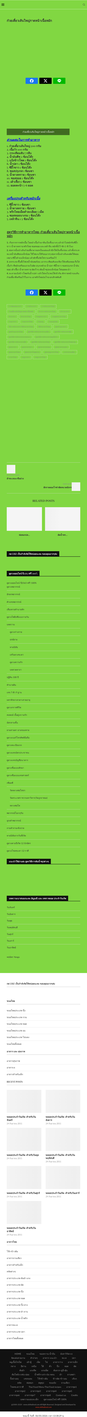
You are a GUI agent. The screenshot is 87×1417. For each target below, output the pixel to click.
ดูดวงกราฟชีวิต (14, 707)
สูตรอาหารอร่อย (44, 347)
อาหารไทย (13, 357)
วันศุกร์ (10, 934)
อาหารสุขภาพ (13, 1061)
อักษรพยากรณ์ (13, 594)
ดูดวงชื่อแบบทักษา (15, 767)
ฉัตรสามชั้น (12, 722)
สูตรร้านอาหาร (60, 327)
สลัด (19, 1375)
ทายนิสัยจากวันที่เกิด (16, 835)
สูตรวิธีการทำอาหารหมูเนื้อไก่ (47, 337)
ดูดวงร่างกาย (16, 632)
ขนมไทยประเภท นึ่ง (16, 1010)
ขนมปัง (52, 1375)
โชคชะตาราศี (17, 1379)
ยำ (61, 1367)
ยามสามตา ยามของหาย (18, 730)
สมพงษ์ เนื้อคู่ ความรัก (17, 715)
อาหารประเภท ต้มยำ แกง (18, 1271)
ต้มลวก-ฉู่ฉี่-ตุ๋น (60, 1363)
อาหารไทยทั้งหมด (15, 1331)
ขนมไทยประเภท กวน (17, 1017)
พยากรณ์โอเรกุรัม (15, 813)
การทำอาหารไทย (48, 306)
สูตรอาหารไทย (14, 352)
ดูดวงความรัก (16, 662)
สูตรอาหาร (13, 347)
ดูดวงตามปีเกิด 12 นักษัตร (19, 843)
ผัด (75, 1359)
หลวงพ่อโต (15, 805)
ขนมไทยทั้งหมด (14, 1044)
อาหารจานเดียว (69, 352)
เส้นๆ (74, 1371)
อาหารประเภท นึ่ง (15, 1284)
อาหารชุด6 (14, 1387)
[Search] (83, 4)
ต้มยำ (22, 1363)
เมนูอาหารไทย (40, 357)
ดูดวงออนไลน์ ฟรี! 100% (55, 1392)
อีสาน (23, 1359)
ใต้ (42, 1359)
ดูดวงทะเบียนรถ (14, 745)
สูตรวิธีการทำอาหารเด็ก (17, 342)
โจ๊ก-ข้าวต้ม (12, 1244)
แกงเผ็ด (44, 1363)
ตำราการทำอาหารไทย (47, 311)
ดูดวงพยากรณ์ (13, 586)
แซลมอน (28, 1371)
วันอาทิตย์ (11, 947)
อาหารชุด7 (30, 1387)
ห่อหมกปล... (24, 534)
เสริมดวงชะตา (17, 654)
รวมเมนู (41, 322)
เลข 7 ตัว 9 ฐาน (14, 692)
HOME (18, 1346)
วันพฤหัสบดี (12, 927)
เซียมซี (10, 782)
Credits (74, 1387)
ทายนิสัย (14, 647)
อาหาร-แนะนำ (50, 1350)
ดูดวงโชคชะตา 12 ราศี (18, 850)
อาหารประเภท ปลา (16, 1324)
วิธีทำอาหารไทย (44, 327)
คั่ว (50, 1359)
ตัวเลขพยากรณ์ (14, 602)
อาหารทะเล (12, 1317)
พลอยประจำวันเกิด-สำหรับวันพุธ (22, 1151)
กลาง (13, 1359)
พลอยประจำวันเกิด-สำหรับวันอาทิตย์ (24, 1223)
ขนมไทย (30, 1346)
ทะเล (64, 1350)
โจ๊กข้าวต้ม (42, 1371)
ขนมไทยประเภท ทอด (17, 1024)
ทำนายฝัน (11, 685)
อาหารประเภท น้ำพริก (17, 1311)
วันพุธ (9, 920)
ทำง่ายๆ (34, 1350)
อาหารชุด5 (67, 1383)
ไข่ (46, 1354)
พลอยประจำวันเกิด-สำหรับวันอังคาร (63, 1116)
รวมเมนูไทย (53, 322)
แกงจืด (33, 1363)
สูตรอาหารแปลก (61, 347)
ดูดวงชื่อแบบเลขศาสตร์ (18, 775)
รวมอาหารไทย (27, 322)
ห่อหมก (29, 1375)
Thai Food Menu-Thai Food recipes (45, 1379)
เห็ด (38, 1354)
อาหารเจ (11, 1067)
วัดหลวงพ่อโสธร (17, 790)
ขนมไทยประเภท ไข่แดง (18, 1037)
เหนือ (33, 1359)
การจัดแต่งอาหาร (15, 306)
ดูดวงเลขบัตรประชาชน (18, 752)
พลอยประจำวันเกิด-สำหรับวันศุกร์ (23, 1189)
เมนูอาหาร (26, 357)
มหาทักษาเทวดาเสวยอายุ (18, 700)
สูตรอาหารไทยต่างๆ (32, 352)
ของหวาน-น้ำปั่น (47, 1346)
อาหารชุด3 (35, 1383)
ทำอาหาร (12, 317)
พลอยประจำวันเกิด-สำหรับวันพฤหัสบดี (60, 1153)
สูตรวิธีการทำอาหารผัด (63, 332)
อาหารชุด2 (20, 1383)
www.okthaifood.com (43, 1400)
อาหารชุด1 (71, 1379)
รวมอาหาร (13, 322)
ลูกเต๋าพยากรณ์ (14, 820)
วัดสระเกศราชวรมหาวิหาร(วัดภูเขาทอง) (28, 798)
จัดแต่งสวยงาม (18, 1350)
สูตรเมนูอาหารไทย (51, 352)
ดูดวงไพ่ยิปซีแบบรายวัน (18, 617)
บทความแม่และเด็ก (29, 1392)
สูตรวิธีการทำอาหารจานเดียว (38, 332)
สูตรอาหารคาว (27, 347)
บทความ (11, 624)
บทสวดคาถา (16, 669)
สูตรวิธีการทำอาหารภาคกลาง (19, 337)
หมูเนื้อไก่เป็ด (15, 1354)
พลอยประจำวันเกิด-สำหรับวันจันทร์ (23, 1116)
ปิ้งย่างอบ (14, 1371)
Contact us (61, 1387)
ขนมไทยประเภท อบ (16, 1030)
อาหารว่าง (58, 1354)
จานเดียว (65, 1375)
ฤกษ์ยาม (13, 639)
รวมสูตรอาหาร (41, 317)
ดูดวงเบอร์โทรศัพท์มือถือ (18, 737)
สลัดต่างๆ (11, 1264)
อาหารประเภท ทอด (16, 1291)
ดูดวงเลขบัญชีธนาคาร (17, 760)
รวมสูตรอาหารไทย (59, 317)
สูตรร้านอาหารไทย (16, 332)
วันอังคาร (11, 914)
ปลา (74, 1350)
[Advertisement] (47, 48)
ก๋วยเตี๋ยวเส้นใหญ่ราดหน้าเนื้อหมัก (21, 311)
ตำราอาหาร (65, 311)
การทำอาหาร (31, 306)
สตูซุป (41, 1375)
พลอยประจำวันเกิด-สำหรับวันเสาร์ (62, 1189)
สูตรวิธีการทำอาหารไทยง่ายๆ (65, 342)
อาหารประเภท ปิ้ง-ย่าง (17, 1297)
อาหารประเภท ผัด (15, 1277)
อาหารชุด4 (51, 1383)
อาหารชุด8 (45, 1387)
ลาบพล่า (71, 1367)
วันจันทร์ (11, 907)
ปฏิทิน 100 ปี (13, 677)
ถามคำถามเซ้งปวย (15, 828)
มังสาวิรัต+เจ (66, 1346)
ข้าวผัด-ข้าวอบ (60, 1371)
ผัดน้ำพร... (62, 534)
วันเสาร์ (10, 940)
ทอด (66, 1359)
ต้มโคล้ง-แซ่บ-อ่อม (20, 1367)
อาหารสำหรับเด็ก (15, 1074)
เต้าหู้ (29, 1354)
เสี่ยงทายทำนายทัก (15, 609)
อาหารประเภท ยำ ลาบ (17, 1304)
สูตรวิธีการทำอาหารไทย (40, 342)
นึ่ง (58, 1359)
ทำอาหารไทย (26, 317)
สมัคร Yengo (14, 957)
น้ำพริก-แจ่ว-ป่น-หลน (44, 1367)
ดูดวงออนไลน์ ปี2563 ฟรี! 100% (22, 583)
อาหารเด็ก (73, 1354)
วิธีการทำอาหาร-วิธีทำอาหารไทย (21, 327)
